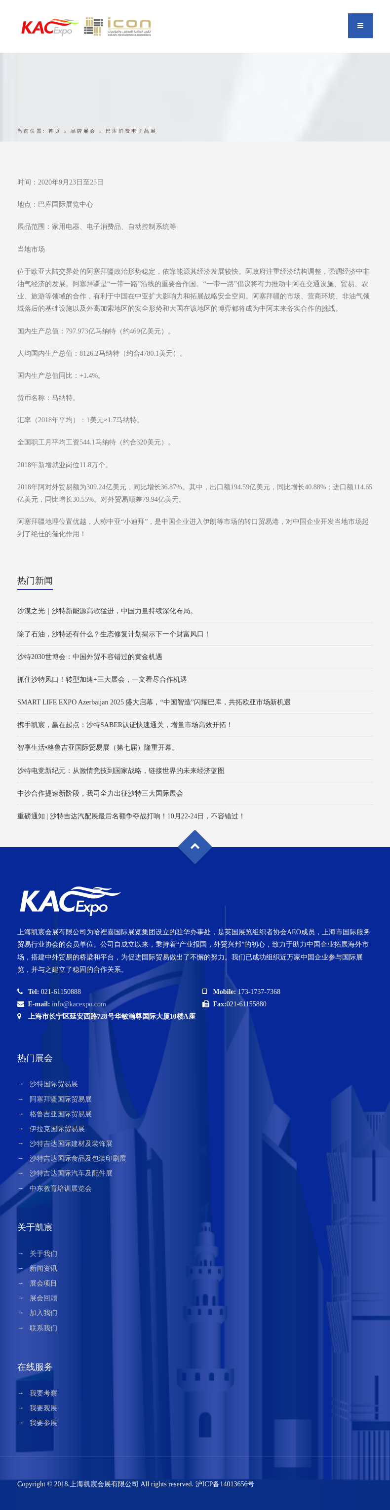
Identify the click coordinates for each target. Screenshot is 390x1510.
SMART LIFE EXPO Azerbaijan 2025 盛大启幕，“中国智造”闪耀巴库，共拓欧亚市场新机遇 (154, 702)
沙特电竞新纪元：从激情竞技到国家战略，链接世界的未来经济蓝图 (121, 770)
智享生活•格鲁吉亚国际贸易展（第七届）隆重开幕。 (98, 747)
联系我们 (43, 1328)
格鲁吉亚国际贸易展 (61, 1114)
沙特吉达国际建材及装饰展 (71, 1143)
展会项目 (43, 1283)
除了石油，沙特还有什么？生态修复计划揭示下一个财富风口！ (114, 634)
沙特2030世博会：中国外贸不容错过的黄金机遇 (89, 657)
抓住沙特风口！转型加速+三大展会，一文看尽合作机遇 (102, 679)
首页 (54, 131)
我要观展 (43, 1408)
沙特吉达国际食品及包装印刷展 (78, 1158)
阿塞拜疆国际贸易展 (61, 1099)
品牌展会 (83, 131)
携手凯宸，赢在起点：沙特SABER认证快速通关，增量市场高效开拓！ (125, 725)
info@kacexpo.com (79, 1004)
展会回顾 (43, 1298)
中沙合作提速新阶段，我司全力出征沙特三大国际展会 (100, 793)
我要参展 (43, 1423)
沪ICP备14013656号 (225, 1484)
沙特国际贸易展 (54, 1084)
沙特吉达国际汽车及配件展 (71, 1173)
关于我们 (43, 1253)
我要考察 (43, 1393)
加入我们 (43, 1313)
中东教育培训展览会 (61, 1188)
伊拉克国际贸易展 (57, 1129)
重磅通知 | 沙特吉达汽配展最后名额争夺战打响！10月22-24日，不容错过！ (131, 816)
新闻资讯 (43, 1268)
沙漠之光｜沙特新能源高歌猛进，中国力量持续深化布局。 (107, 611)
